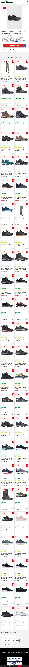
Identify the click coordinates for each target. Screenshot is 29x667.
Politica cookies (13, 666)
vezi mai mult (15, 41)
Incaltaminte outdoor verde (8, 636)
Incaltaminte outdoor (7, 644)
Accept (19, 666)
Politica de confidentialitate (17, 652)
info (12, 81)
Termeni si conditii (5, 652)
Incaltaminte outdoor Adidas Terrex (10, 640)
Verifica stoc (18, 45)
